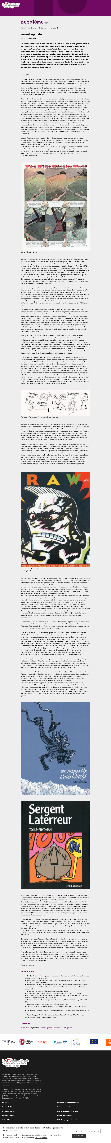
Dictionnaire (43, 28)
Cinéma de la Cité (64, 1107)
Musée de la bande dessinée (68, 1102)
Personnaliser (93, 1131)
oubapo (43, 1028)
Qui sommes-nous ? (10, 1111)
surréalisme (57, 1028)
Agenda (5, 1102)
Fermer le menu (106, 5)
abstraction (25, 1028)
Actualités (6, 1120)
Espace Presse (8, 1115)
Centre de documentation (67, 1111)
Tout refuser (78, 1131)
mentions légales (41, 1137)
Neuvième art (32, 28)
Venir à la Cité (8, 1107)
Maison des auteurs (65, 1115)
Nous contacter (8, 1124)
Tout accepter (78, 1135)
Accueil (23, 28)
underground (67, 1028)
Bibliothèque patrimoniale (67, 1120)
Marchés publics (63, 1124)
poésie (49, 1028)
